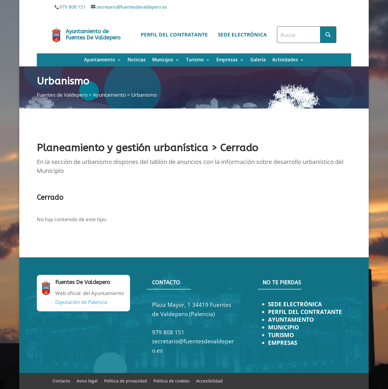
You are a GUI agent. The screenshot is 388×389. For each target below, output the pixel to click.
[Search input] (299, 34)
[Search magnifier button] (328, 35)
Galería (258, 60)
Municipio (162, 60)
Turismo (195, 60)
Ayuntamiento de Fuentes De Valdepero (93, 34)
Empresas (227, 60)
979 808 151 (72, 7)
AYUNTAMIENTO (291, 319)
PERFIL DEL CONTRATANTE (305, 311)
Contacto (61, 380)
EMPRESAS (282, 342)
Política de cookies (171, 380)
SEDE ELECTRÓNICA (295, 304)
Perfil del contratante (174, 34)
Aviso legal (87, 380)
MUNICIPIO (283, 327)
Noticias (137, 60)
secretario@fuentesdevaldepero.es (131, 7)
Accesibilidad (209, 380)
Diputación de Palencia (81, 302)
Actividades (285, 60)
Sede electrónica (242, 34)
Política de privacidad (125, 380)
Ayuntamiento (99, 60)
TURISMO (281, 335)
